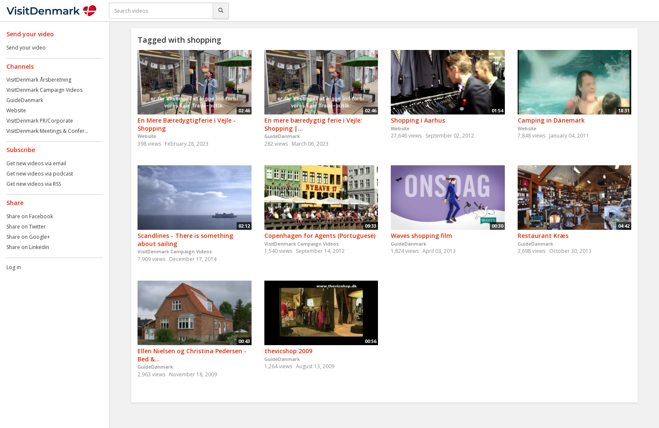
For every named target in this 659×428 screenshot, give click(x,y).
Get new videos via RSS (33, 184)
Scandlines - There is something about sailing (185, 240)
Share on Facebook (29, 216)
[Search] (221, 11)
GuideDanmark (24, 100)
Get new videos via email (36, 163)
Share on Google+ (28, 236)
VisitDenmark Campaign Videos (44, 90)
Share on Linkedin (27, 247)
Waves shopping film (421, 236)
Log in (13, 267)
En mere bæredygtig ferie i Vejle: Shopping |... (313, 124)
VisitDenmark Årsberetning (38, 79)
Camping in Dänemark (551, 120)
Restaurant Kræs (543, 236)
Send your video (26, 47)
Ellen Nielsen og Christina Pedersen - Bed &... (192, 355)
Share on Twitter (26, 226)
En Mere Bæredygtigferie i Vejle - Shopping (187, 124)
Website (16, 110)
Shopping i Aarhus (418, 120)
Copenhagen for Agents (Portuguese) (319, 236)
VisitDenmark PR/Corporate (39, 120)
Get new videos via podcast (39, 173)
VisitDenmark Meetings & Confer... (47, 131)
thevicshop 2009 (288, 351)
